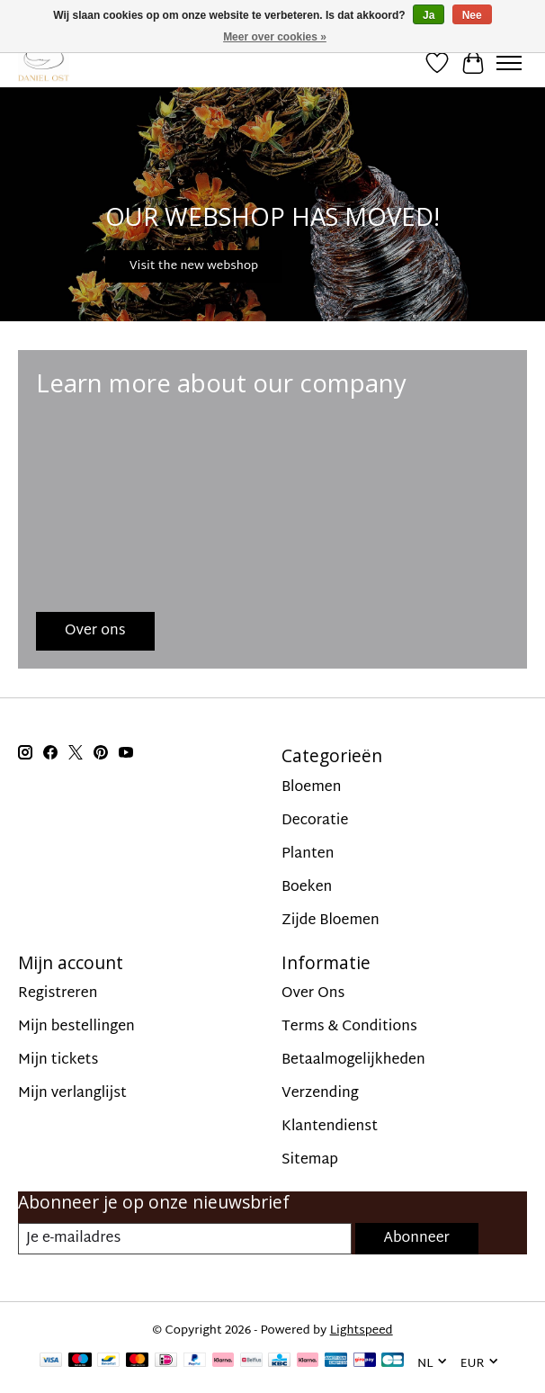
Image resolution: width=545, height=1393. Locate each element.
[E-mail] (185, 1238)
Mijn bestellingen (76, 1027)
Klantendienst (329, 1127)
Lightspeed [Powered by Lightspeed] (361, 1331)
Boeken (306, 888)
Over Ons (312, 994)
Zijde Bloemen (330, 921)
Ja (428, 15)
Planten (307, 854)
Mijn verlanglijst (72, 1094)
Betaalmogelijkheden (353, 1060)
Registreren (57, 994)
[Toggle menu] (509, 63)
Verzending (320, 1094)
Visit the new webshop (194, 266)
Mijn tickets (58, 1060)
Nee (472, 15)
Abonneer (417, 1239)
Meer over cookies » (274, 37)
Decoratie (314, 821)
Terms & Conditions (349, 1027)
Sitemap (309, 1160)
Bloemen (311, 788)
